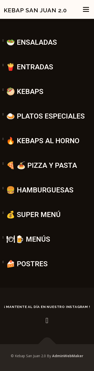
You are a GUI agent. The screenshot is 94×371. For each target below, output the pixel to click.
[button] (47, 33)
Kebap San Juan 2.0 (35, 10)
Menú (85, 9)
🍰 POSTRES (27, 264)
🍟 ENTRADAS (29, 67)
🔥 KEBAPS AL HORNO (42, 141)
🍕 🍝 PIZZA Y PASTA (41, 165)
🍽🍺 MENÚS (28, 239)
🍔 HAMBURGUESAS (39, 190)
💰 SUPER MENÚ (33, 214)
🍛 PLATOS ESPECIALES (45, 116)
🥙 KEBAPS (24, 91)
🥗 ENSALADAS (31, 42)
